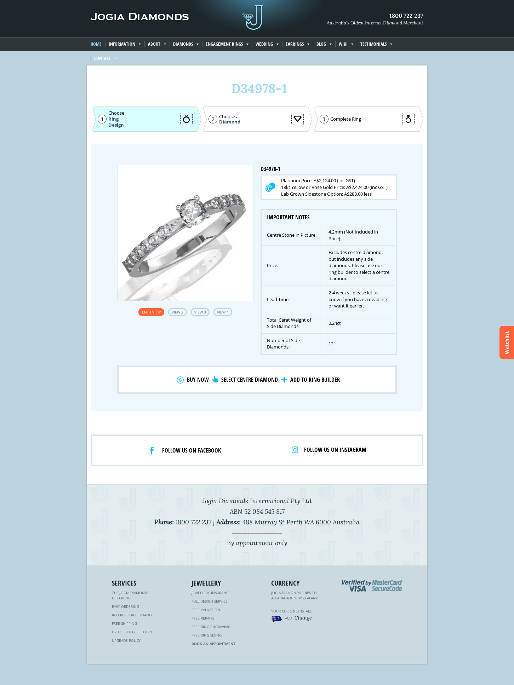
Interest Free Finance (132, 614)
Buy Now (198, 380)
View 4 (223, 312)
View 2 (177, 312)
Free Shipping (124, 623)
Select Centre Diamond (249, 380)
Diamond (229, 122)
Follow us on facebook (191, 450)
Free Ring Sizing (207, 635)
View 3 (200, 312)
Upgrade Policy (126, 640)
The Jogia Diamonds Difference (130, 595)
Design (116, 125)
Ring (113, 119)
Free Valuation (206, 609)
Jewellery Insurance (211, 592)
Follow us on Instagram (335, 450)
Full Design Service (210, 601)
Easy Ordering (125, 606)
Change (303, 618)
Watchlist (506, 342)
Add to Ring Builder (315, 380)
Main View (151, 312)
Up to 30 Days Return (132, 631)
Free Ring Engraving (211, 626)
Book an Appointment (213, 643)
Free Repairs (203, 618)
